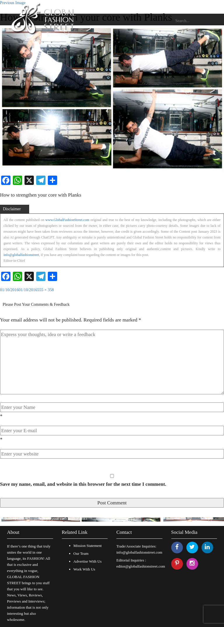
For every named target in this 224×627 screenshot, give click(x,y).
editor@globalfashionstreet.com (140, 566)
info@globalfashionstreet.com (139, 552)
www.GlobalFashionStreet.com (68, 220)
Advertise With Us (88, 561)
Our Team (81, 553)
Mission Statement (88, 545)
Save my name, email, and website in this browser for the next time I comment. (83, 484)
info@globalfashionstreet (21, 255)
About (13, 532)
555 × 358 (45, 290)
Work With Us (84, 569)
